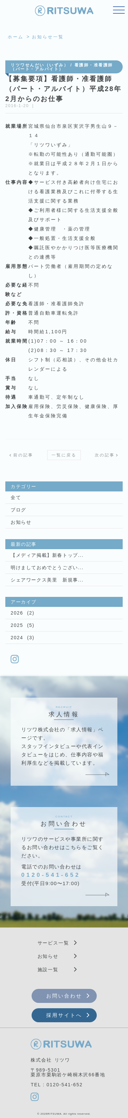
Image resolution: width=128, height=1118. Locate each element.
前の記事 (23, 455)
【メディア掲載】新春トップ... (47, 555)
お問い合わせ (64, 996)
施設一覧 (48, 969)
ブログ (18, 509)
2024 (17, 637)
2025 (17, 625)
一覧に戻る (64, 455)
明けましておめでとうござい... (47, 567)
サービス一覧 (53, 943)
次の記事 (105, 455)
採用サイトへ (64, 1015)
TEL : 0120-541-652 (56, 1084)
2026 (17, 613)
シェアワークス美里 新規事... (47, 580)
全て (16, 497)
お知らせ (21, 522)
